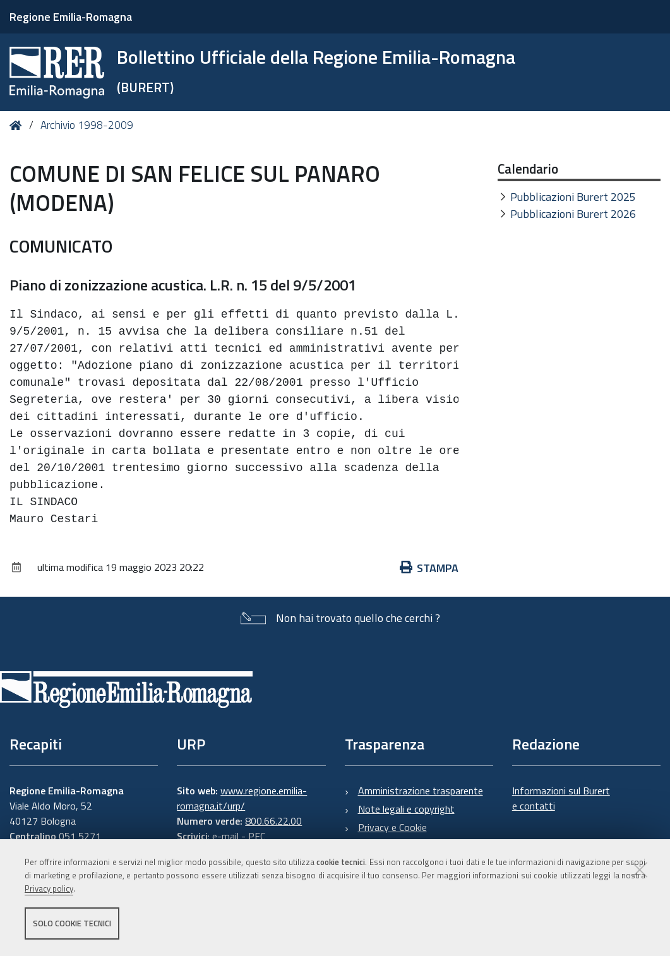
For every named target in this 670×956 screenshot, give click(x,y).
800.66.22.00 (273, 820)
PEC (256, 836)
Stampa (429, 568)
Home (18, 125)
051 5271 (80, 836)
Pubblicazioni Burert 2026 (573, 213)
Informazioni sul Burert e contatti (561, 798)
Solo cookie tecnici (72, 923)
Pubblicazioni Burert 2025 (573, 196)
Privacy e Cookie (392, 827)
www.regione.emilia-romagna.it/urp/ (242, 798)
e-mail (225, 836)
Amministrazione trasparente (420, 790)
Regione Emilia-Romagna (70, 16)
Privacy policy (49, 888)
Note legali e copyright (406, 808)
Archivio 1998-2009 (86, 125)
